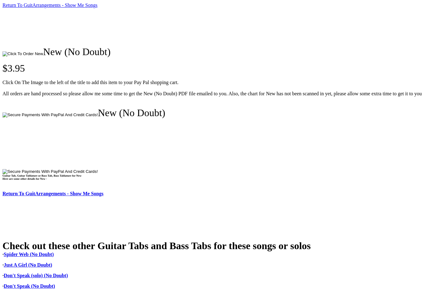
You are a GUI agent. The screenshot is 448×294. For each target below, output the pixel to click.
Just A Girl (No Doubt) (28, 265)
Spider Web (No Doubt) (29, 254)
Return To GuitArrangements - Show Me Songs (49, 5)
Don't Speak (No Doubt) (29, 286)
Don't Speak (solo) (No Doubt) (36, 275)
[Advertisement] (115, 27)
